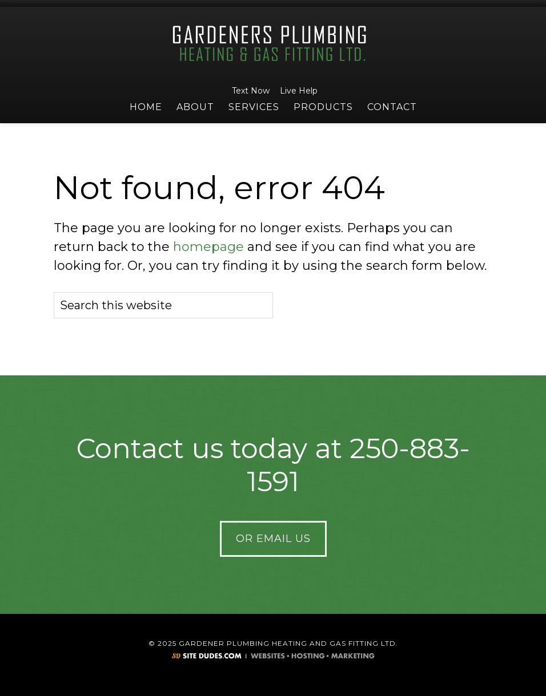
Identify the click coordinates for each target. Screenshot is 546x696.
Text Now (249, 91)
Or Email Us (273, 538)
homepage (208, 246)
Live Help (297, 91)
